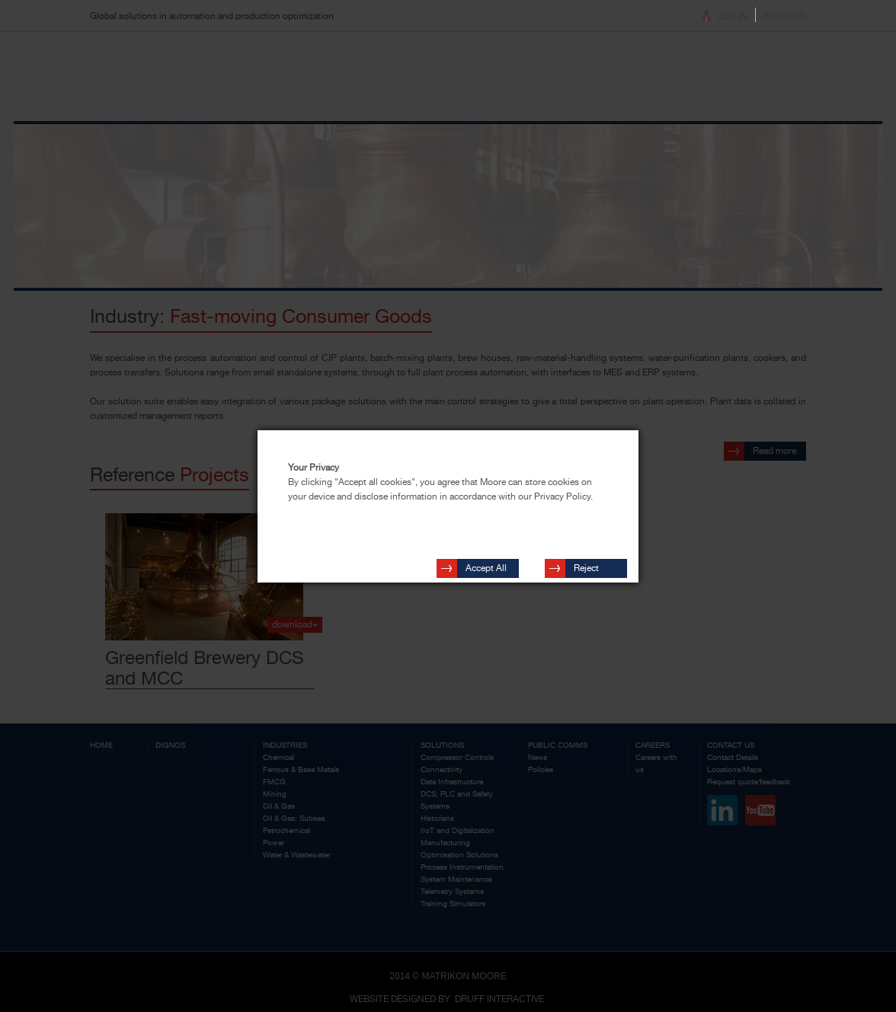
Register (784, 16)
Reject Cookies (590, 563)
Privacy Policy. (563, 496)
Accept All (486, 561)
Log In (732, 16)
